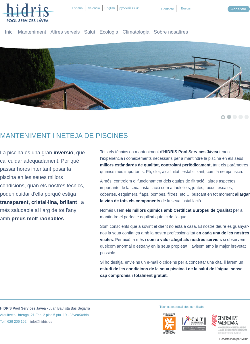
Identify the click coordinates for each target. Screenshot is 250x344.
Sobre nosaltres (171, 32)
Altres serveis (65, 32)
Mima (244, 339)
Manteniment (32, 32)
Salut (89, 32)
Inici (9, 32)
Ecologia (108, 32)
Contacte (167, 9)
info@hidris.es (41, 322)
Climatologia (136, 32)
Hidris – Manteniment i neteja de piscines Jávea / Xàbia (27, 13)
